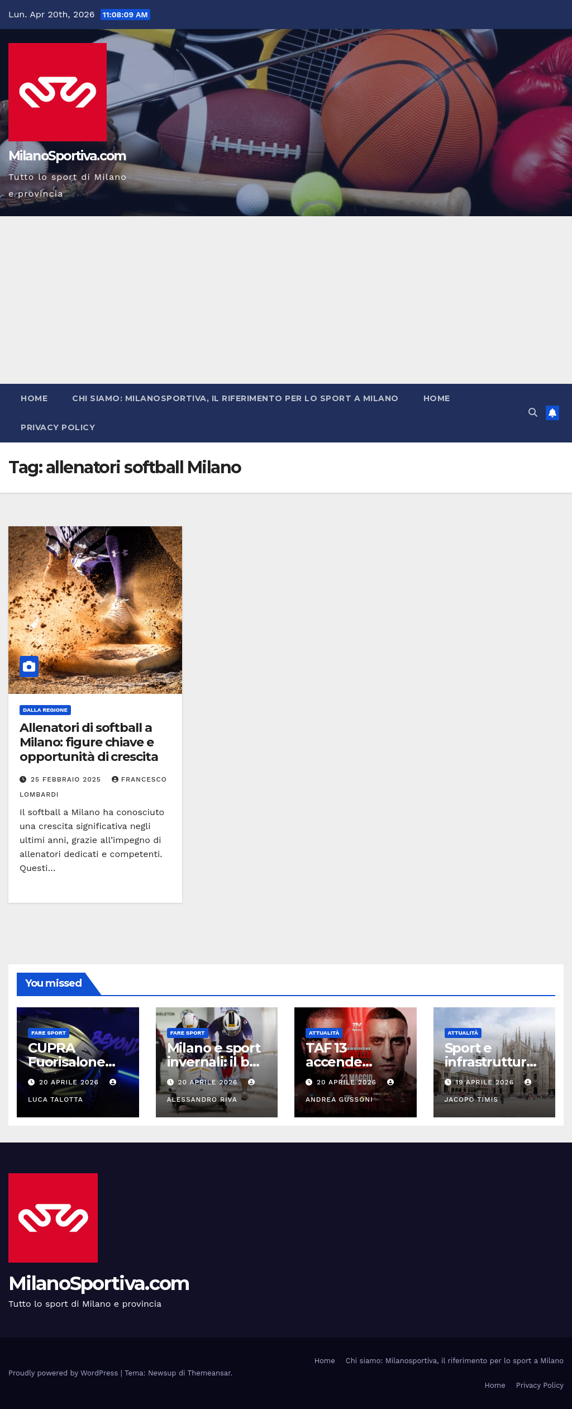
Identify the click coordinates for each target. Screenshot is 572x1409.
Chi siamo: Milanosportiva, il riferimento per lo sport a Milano (235, 398)
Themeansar (209, 1373)
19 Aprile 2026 (486, 1082)
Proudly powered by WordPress (64, 1373)
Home (34, 398)
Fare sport (48, 1033)
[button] (532, 412)
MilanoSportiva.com (67, 156)
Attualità (324, 1033)
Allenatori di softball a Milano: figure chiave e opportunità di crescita (89, 742)
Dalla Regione (45, 710)
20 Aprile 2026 (70, 1082)
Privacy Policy (58, 427)
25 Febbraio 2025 (67, 779)
